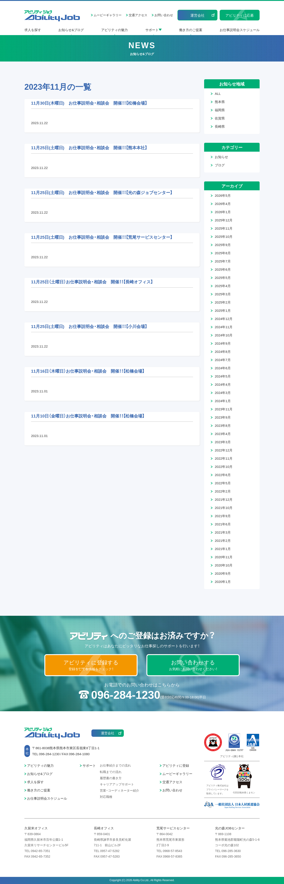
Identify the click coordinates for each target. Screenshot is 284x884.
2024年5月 (223, 376)
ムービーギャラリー (108, 15)
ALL (218, 93)
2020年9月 (223, 573)
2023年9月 (223, 417)
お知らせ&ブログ (71, 29)
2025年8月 (223, 252)
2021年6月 (223, 524)
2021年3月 (223, 532)
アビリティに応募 (239, 15)
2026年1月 (223, 211)
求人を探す (32, 29)
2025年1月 (223, 310)
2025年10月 (224, 236)
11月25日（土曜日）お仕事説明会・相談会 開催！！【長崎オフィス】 (92, 281)
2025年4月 (223, 285)
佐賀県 (220, 118)
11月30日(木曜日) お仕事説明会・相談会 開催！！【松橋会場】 (89, 103)
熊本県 (220, 101)
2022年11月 (224, 458)
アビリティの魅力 (114, 29)
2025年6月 (223, 269)
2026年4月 (223, 203)
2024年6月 (223, 368)
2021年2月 (223, 540)
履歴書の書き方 (111, 778)
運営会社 (197, 15)
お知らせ (221, 156)
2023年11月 (224, 409)
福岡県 (220, 109)
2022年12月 (224, 450)
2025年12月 (224, 220)
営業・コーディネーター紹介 (119, 790)
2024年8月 (223, 351)
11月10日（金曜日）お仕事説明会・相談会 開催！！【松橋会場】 (87, 416)
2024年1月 (223, 400)
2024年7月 (223, 359)
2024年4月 (223, 384)
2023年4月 (223, 433)
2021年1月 (223, 548)
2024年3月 (223, 392)
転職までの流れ (111, 771)
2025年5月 (223, 277)
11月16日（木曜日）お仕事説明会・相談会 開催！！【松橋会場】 (87, 371)
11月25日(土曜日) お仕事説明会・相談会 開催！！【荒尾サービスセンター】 (101, 237)
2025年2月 (223, 302)
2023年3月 (223, 441)
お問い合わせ (163, 15)
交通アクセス (138, 15)
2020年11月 (224, 556)
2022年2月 (223, 491)
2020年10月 (224, 565)
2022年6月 (223, 474)
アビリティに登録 (175, 765)
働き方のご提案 (190, 29)
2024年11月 (224, 326)
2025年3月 (223, 294)
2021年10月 (224, 507)
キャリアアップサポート (117, 784)
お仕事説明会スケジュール (240, 29)
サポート (152, 29)
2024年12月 (224, 318)
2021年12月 (224, 499)
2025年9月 (223, 244)
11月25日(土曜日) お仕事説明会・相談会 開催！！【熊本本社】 (89, 147)
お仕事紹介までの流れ (115, 765)
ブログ (220, 165)
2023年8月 (223, 425)
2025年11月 (224, 228)
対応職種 (106, 796)
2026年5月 (223, 195)
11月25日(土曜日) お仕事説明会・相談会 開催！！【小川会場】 (89, 326)
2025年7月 (223, 261)
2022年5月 (223, 483)
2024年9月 (223, 343)
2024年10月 (224, 335)
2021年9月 (223, 515)
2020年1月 (223, 581)
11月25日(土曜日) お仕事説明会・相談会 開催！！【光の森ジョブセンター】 (101, 192)
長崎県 (220, 126)
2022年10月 (224, 466)
